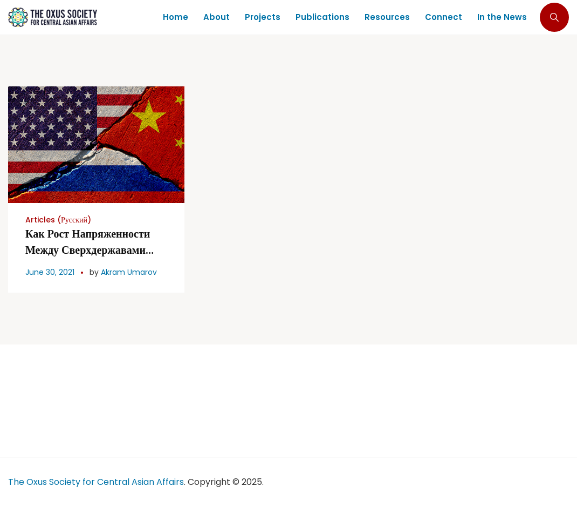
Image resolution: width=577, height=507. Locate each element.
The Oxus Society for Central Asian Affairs (96, 482)
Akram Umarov (129, 272)
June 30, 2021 (49, 272)
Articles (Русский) (58, 219)
